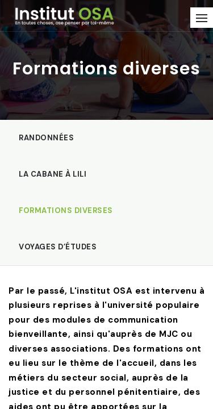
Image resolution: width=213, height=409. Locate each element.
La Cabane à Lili (52, 174)
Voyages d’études (58, 247)
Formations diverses (66, 210)
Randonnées (46, 138)
